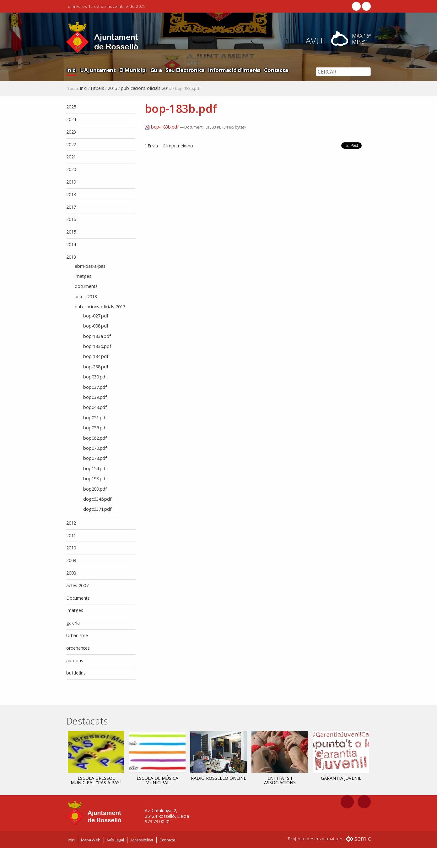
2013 (112, 88)
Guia (156, 70)
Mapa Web (90, 839)
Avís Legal (115, 839)
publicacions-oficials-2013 (146, 88)
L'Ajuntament (98, 70)
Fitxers (97, 88)
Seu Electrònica (185, 70)
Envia (153, 146)
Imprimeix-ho (179, 146)
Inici (71, 70)
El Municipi (133, 70)
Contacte (167, 839)
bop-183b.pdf (162, 127)
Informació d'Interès (234, 70)
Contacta (276, 70)
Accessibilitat (142, 839)
